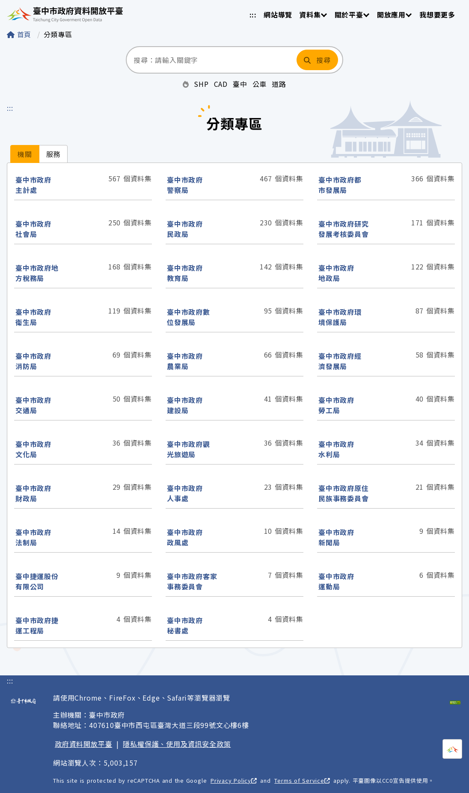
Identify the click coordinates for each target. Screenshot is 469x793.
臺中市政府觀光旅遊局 (188, 449)
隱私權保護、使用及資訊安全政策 (177, 744)
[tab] (24, 154)
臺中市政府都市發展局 (340, 185)
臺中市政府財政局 (33, 493)
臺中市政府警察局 (185, 185)
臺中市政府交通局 (33, 405)
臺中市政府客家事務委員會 (192, 581)
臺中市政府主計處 (33, 185)
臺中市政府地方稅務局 (37, 273)
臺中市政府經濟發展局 (340, 361)
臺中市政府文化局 (33, 449)
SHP (201, 84)
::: (253, 14)
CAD (221, 84)
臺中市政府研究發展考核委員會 (343, 229)
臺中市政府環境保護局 (340, 317)
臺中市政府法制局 (33, 537)
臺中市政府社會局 (33, 229)
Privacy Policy (234, 780)
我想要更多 (437, 14)
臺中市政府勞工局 (336, 405)
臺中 (240, 84)
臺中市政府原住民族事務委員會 (343, 493)
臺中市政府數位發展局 (188, 317)
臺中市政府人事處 (185, 493)
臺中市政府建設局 (185, 405)
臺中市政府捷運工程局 (37, 625)
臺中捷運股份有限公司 (37, 581)
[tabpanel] (234, 405)
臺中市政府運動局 (336, 581)
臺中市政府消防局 (33, 361)
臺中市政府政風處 (185, 537)
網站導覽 (278, 14)
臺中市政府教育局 (185, 273)
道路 (279, 84)
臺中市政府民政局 (185, 229)
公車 (259, 84)
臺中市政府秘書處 (185, 625)
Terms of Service (301, 780)
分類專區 (58, 34)
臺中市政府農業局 (185, 361)
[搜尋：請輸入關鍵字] (211, 60)
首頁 (20, 34)
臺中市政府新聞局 (336, 537)
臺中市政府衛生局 (33, 317)
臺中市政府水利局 (336, 449)
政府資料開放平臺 (83, 744)
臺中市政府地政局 (336, 273)
